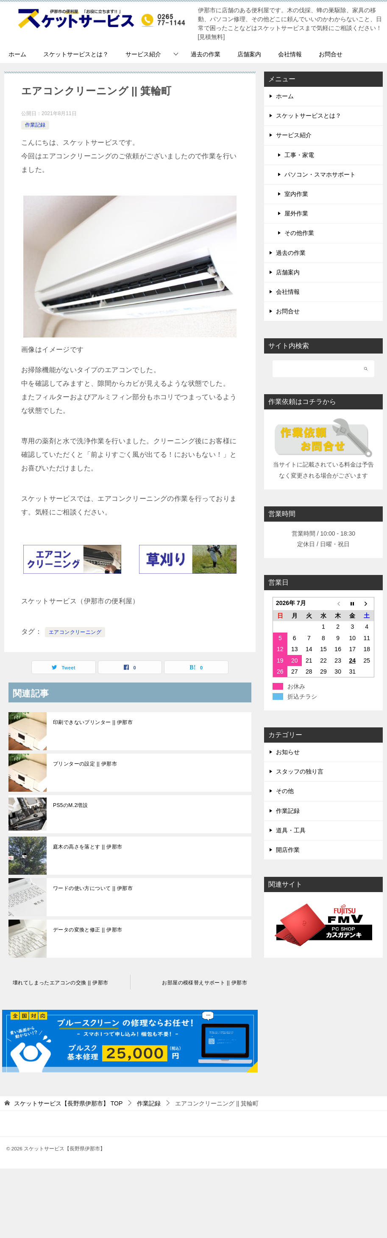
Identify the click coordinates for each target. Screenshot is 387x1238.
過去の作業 (205, 54)
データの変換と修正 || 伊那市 (87, 930)
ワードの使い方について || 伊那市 (93, 888)
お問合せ (330, 54)
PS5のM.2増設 (70, 805)
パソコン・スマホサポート (320, 174)
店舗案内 (249, 54)
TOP (68, 1103)
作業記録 (35, 125)
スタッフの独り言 (299, 771)
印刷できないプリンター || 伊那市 (93, 722)
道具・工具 (291, 830)
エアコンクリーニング (75, 632)
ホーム (17, 54)
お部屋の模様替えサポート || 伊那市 (204, 983)
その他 (285, 791)
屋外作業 (296, 213)
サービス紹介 (143, 54)
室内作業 (296, 194)
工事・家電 (299, 155)
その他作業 (299, 232)
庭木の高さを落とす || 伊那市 (87, 847)
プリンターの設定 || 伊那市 (85, 764)
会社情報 (290, 54)
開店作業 (288, 849)
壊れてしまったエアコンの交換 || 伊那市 (60, 983)
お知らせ (288, 752)
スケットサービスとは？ (76, 54)
